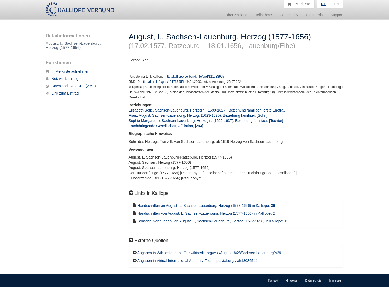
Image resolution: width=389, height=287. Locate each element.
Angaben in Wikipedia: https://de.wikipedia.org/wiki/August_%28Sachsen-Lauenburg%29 (209, 253)
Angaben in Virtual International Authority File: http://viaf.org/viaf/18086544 (197, 261)
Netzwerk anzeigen (64, 79)
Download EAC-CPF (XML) (71, 86)
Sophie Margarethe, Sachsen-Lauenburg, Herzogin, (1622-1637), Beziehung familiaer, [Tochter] (206, 121)
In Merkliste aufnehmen (68, 71)
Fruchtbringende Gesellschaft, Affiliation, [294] (166, 126)
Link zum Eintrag (62, 93)
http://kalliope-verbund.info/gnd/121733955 (194, 76)
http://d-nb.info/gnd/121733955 (162, 82)
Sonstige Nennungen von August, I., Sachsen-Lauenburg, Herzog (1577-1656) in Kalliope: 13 (212, 221)
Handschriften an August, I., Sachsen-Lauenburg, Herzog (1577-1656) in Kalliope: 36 (206, 205)
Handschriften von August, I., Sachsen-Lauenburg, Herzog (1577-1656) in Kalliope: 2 (206, 213)
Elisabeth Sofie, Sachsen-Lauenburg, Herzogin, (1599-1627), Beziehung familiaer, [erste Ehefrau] (208, 110)
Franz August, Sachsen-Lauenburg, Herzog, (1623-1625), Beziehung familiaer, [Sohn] (198, 115)
